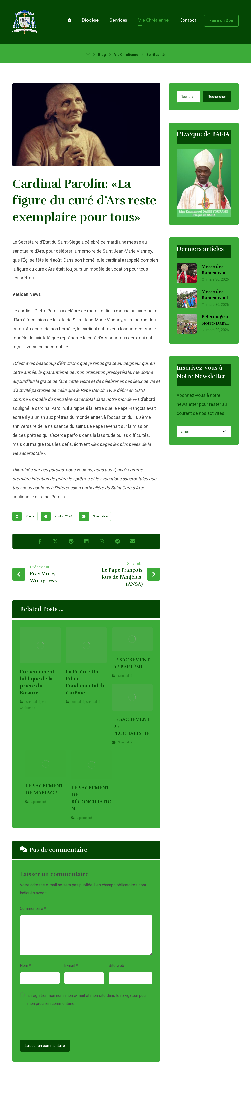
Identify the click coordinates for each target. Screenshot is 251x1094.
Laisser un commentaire (45, 1045)
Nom (25, 965)
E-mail (71, 965)
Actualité (78, 702)
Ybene (30, 516)
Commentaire (33, 908)
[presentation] (58, 1025)
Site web (116, 965)
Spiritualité (100, 516)
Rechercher (217, 97)
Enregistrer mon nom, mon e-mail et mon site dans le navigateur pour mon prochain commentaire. (87, 999)
